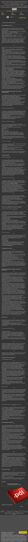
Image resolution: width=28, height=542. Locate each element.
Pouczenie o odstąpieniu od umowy (14, 484)
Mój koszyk (22, 13)
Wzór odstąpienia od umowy (13, 483)
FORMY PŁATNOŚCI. (14, 183)
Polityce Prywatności (22, 7)
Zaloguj (2, 13)
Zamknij (14, 9)
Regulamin (14, 514)
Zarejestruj (17, 511)
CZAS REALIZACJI (9, 245)
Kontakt (2, 511)
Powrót (21, 506)
